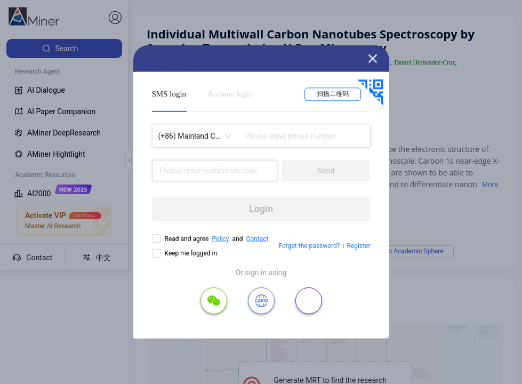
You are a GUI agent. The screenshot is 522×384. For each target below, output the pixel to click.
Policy (220, 239)
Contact (257, 239)
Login (261, 208)
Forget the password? (309, 246)
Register (359, 246)
